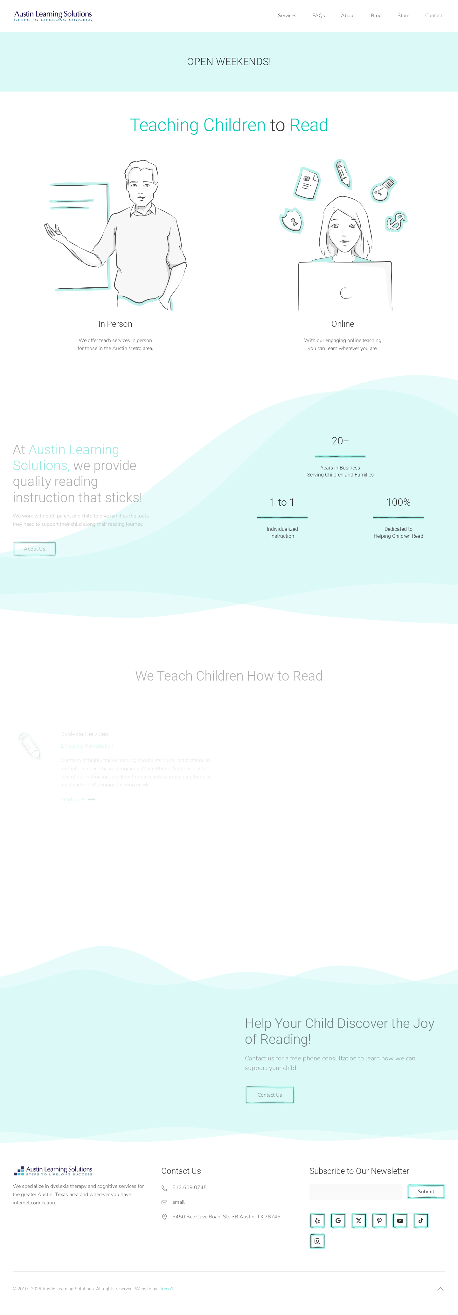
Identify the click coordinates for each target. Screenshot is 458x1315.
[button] (440, 1288)
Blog (376, 15)
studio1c (166, 1289)
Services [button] (287, 15)
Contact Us (270, 1095)
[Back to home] (53, 16)
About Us (34, 548)
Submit (426, 1191)
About (348, 15)
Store (403, 15)
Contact (433, 15)
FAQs (318, 15)
